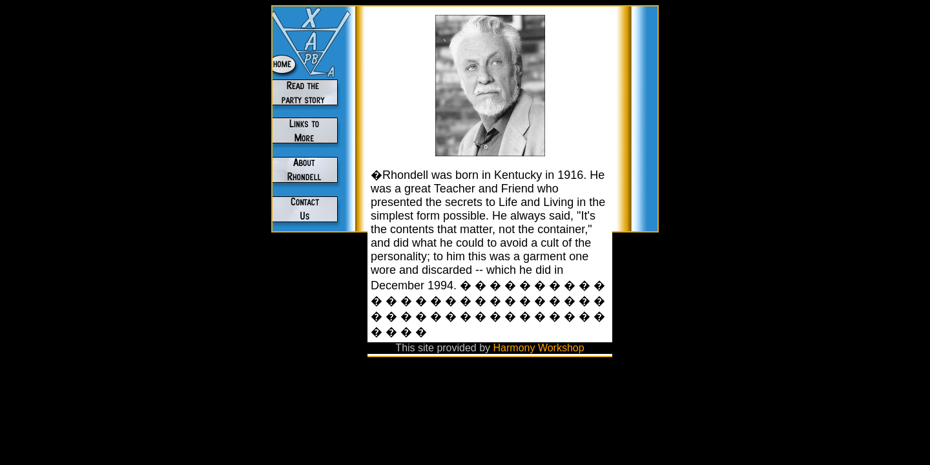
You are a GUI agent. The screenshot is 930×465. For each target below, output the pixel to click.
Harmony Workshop (538, 347)
